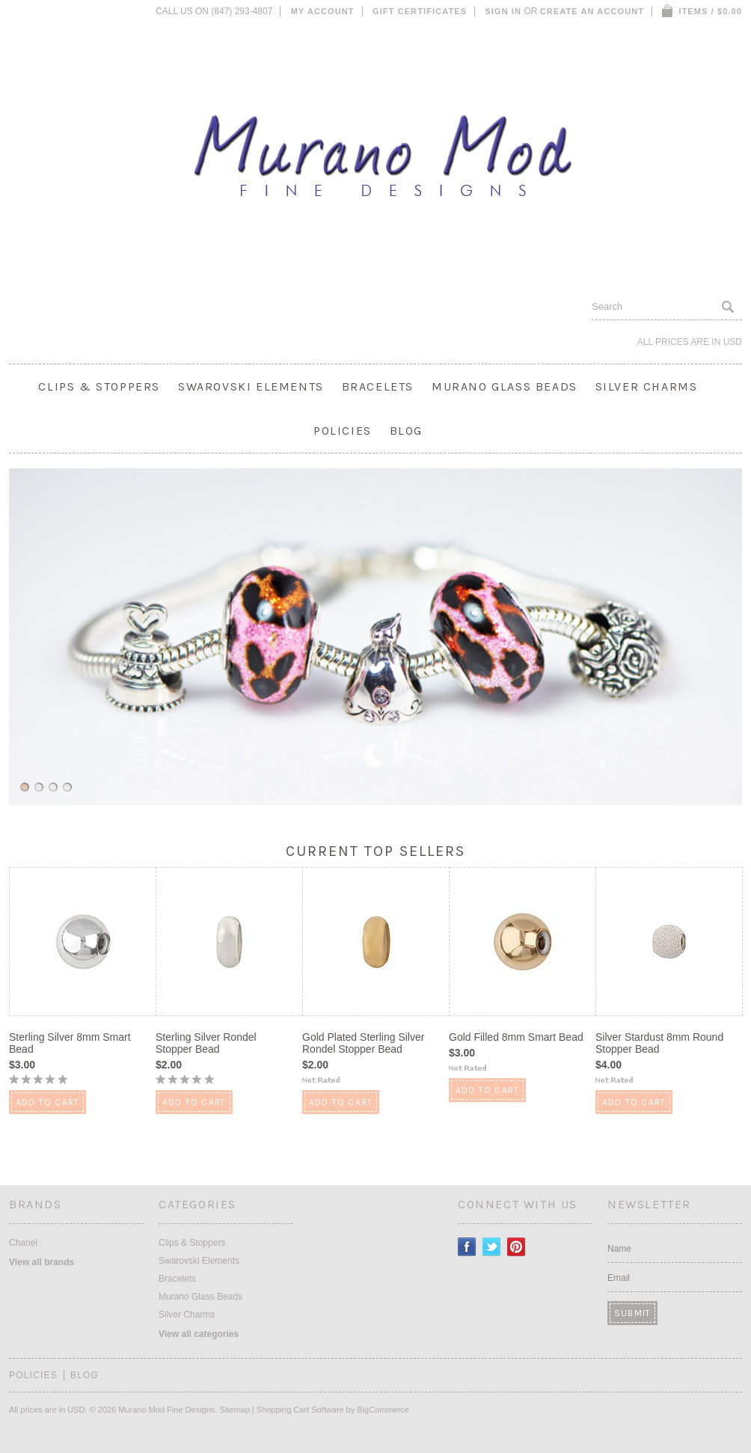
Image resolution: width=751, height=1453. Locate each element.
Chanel (23, 1243)
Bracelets (378, 386)
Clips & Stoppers (99, 386)
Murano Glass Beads (504, 386)
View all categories (199, 1334)
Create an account (592, 11)
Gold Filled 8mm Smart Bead (516, 1037)
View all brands (41, 1262)
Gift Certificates (420, 11)
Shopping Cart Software (300, 1409)
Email (618, 1278)
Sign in (503, 11)
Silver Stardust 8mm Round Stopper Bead (659, 1043)
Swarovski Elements (251, 386)
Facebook (467, 1247)
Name (619, 1249)
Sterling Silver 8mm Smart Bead (70, 1043)
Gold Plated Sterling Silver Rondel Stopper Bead (363, 1043)
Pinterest (516, 1247)
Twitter (491, 1247)
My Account (323, 11)
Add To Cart (47, 1102)
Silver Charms (646, 386)
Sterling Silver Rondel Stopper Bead (206, 1043)
